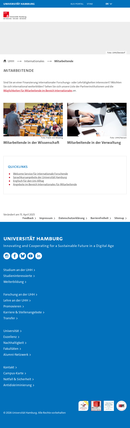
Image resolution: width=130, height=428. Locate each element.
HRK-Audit (107, 404)
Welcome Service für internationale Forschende (40, 173)
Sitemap (119, 218)
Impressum (46, 218)
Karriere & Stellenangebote (22, 312)
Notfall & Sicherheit (17, 379)
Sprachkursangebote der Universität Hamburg (40, 177)
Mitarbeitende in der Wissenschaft (31, 142)
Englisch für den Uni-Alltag (28, 181)
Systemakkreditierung (121, 402)
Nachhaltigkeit (13, 343)
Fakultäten (10, 349)
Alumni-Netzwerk (15, 354)
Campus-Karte (13, 373)
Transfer (9, 318)
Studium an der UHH (17, 270)
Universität (11, 331)
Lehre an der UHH (15, 300)
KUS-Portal (77, 3)
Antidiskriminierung (17, 385)
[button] (108, 4)
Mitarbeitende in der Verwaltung (94, 142)
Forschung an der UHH (19, 294)
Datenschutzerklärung (72, 218)
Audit (94, 402)
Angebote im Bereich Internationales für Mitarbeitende (45, 184)
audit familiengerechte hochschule (83, 406)
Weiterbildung (13, 282)
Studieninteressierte (17, 276)
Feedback (28, 218)
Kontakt (8, 367)
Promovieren (12, 306)
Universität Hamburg (19, 4)
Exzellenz (10, 337)
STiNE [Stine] (90, 3)
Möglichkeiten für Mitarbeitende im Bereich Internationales (37, 90)
